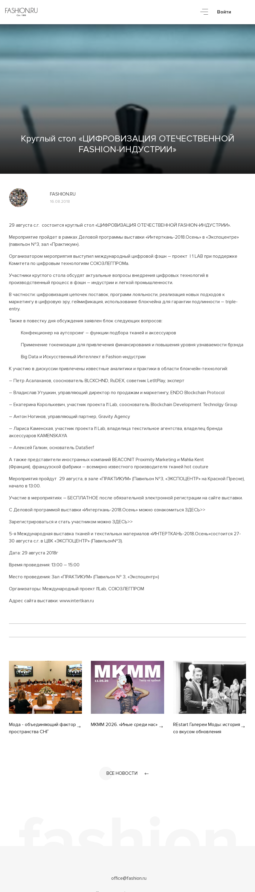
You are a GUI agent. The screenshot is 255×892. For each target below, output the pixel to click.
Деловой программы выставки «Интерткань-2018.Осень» (140, 237)
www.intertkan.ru (76, 601)
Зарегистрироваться (31, 522)
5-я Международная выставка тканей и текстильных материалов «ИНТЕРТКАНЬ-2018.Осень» (109, 534)
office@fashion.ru (128, 879)
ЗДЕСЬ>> (195, 510)
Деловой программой (37, 510)
